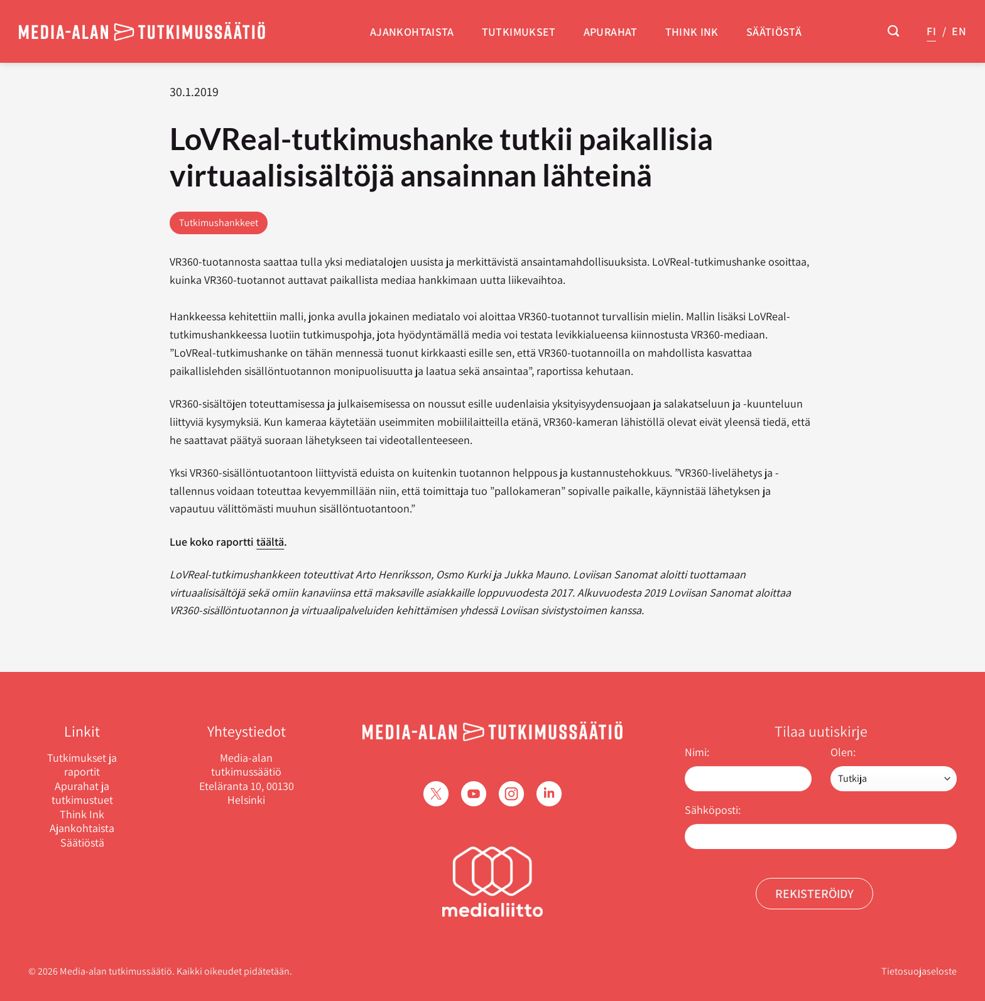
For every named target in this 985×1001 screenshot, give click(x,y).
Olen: (843, 752)
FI (931, 31)
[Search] (893, 31)
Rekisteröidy (814, 893)
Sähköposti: (713, 810)
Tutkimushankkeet (218, 222)
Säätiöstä (774, 31)
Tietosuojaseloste (919, 971)
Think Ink (692, 31)
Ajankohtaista (412, 31)
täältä (270, 541)
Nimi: (697, 752)
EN (959, 31)
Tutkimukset (519, 31)
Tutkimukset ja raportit (82, 765)
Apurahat (611, 31)
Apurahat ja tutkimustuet (82, 793)
